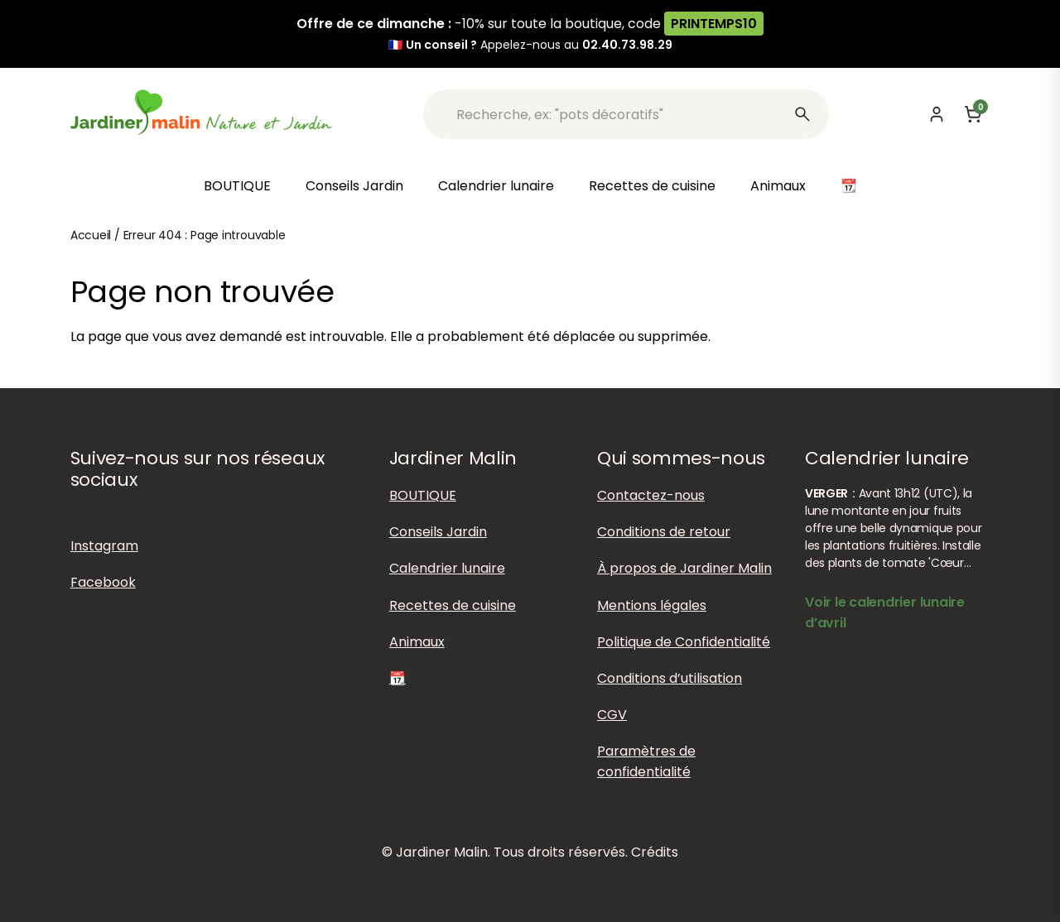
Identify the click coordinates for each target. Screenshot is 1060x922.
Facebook (103, 582)
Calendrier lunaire (496, 185)
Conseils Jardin (354, 185)
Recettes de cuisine (652, 185)
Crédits (654, 852)
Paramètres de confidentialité (646, 761)
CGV (612, 714)
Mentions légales (651, 605)
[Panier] (973, 114)
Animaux (778, 185)
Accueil (91, 235)
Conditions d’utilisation (669, 678)
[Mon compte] (936, 114)
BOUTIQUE (237, 185)
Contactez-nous (651, 495)
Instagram (104, 545)
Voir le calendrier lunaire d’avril (885, 612)
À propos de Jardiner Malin (684, 568)
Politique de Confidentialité (683, 641)
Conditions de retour (663, 531)
